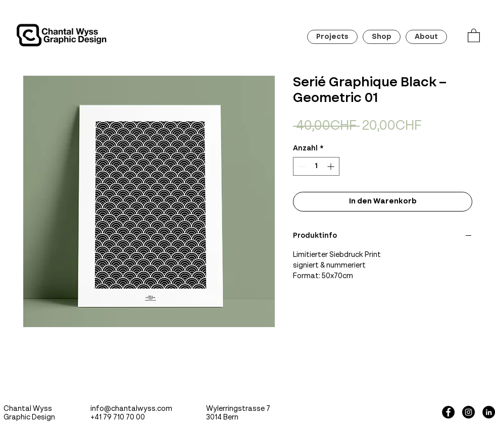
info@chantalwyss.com (131, 408)
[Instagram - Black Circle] (468, 412)
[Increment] (331, 166)
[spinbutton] (316, 166)
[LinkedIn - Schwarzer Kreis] (488, 412)
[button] (474, 35)
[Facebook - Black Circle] (448, 412)
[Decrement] (300, 166)
